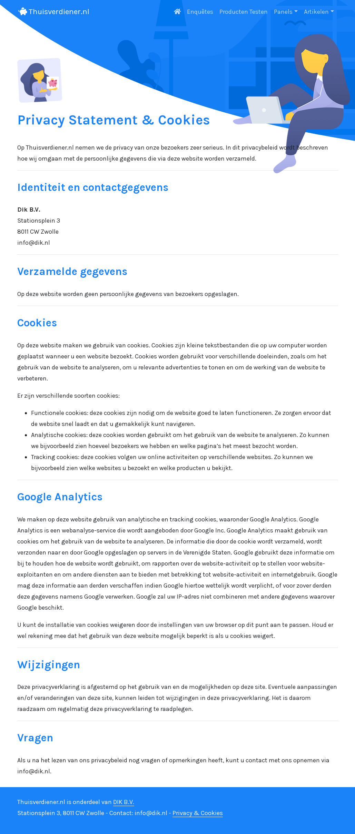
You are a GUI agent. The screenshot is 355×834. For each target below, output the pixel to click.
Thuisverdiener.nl (53, 11)
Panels (283, 12)
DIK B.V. (123, 802)
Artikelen (316, 12)
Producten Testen (243, 12)
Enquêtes (200, 12)
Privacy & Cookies (197, 813)
